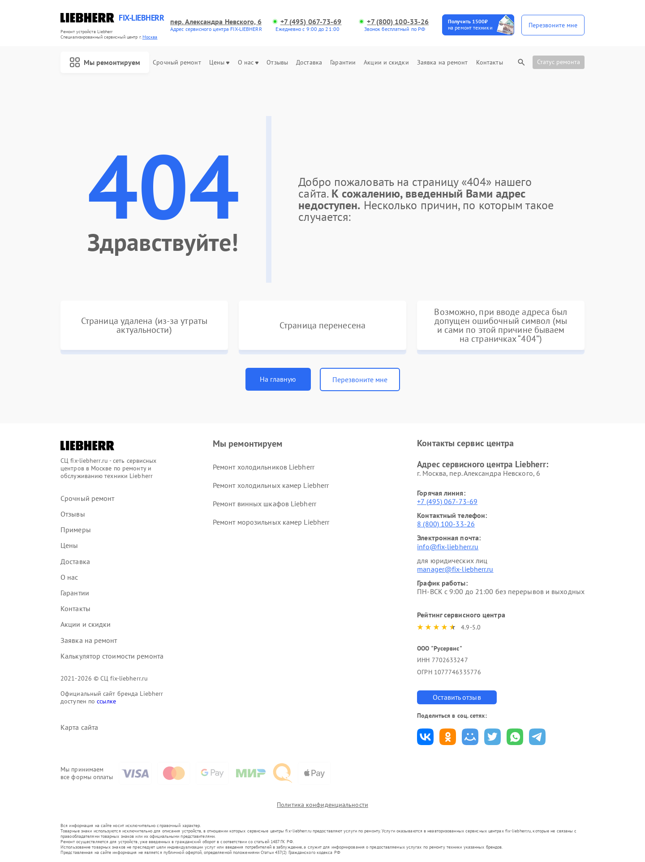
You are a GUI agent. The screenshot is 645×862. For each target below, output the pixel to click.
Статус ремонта (558, 62)
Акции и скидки (386, 62)
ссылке (106, 701)
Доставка (309, 62)
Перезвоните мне (359, 379)
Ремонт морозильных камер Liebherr (271, 521)
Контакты (489, 62)
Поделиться (425, 736)
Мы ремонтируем (104, 62)
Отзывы (277, 62)
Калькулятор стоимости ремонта (111, 656)
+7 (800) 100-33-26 (398, 21)
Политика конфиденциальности (322, 805)
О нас (248, 62)
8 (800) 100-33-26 (446, 523)
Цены (219, 62)
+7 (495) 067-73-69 (311, 21)
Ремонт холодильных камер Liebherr (271, 485)
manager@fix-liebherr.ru (455, 569)
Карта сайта (79, 727)
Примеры (75, 530)
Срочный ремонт (177, 62)
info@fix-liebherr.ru (447, 546)
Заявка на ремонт (442, 62)
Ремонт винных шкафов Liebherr (264, 503)
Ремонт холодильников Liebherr (263, 466)
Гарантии (343, 62)
